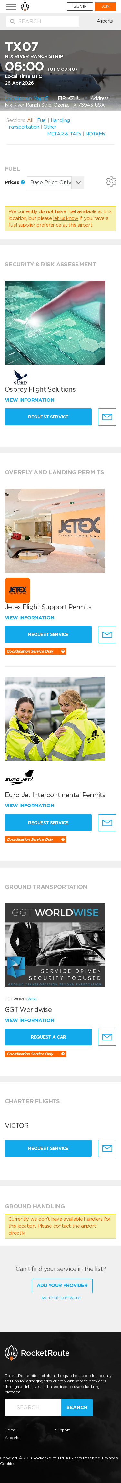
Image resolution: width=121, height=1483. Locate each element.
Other (49, 127)
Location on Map (26, 98)
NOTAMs (95, 134)
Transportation (22, 127)
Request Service (48, 416)
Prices (15, 182)
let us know (65, 218)
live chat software (60, 1298)
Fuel (41, 120)
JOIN (105, 6)
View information (30, 400)
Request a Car (48, 1037)
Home (10, 1429)
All (30, 120)
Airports (105, 21)
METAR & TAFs (64, 134)
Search (76, 1407)
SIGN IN (80, 6)
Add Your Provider (62, 1285)
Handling (60, 120)
